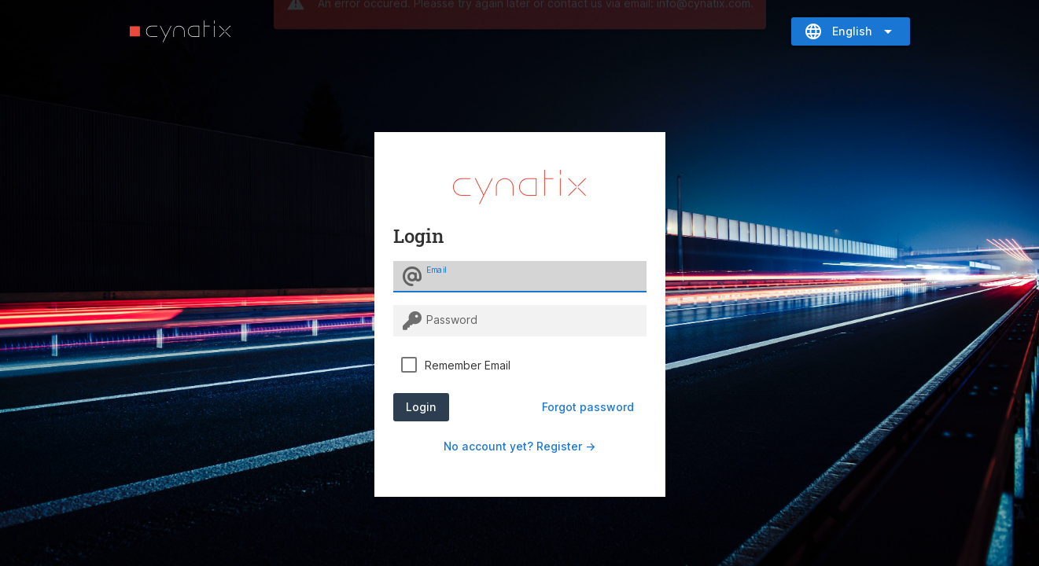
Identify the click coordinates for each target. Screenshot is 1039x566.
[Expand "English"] (850, 31)
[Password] (531, 320)
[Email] (531, 276)
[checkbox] (520, 364)
